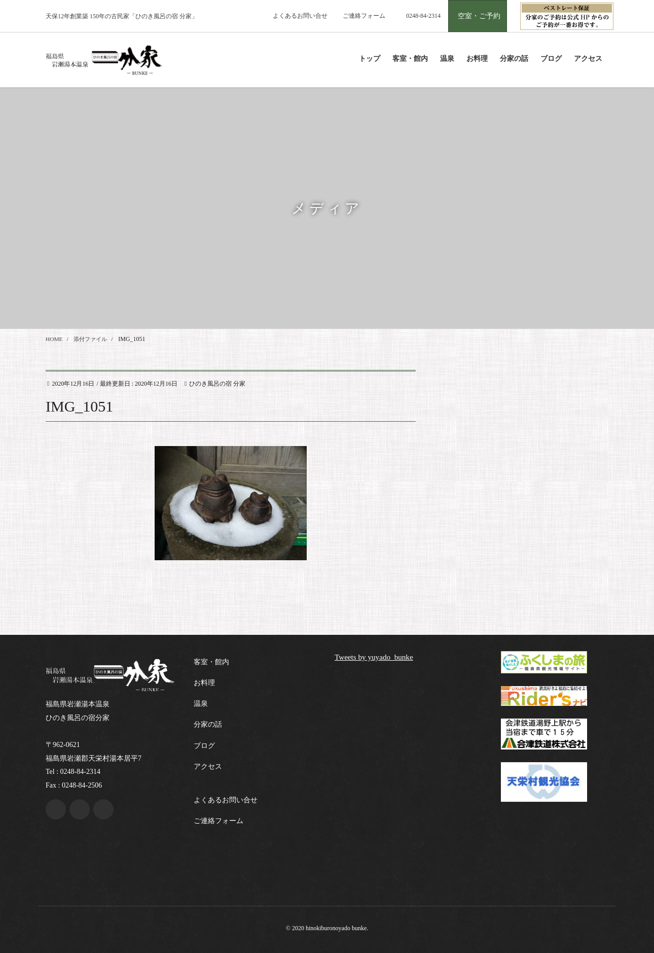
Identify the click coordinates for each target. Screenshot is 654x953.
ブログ (204, 746)
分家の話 (208, 724)
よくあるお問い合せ (300, 15)
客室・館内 (211, 662)
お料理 (204, 683)
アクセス (208, 766)
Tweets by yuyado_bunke (376, 657)
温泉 (201, 703)
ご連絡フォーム (364, 15)
